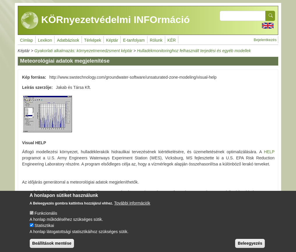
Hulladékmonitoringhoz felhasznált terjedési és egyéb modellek (194, 50)
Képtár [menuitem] (112, 40)
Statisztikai (44, 229)
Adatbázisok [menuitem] (68, 40)
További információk (132, 207)
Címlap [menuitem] (26, 40)
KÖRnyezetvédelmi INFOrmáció (105, 20)
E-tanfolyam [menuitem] (134, 40)
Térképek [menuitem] (92, 40)
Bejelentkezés (265, 40)
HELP (269, 151)
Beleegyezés (250, 247)
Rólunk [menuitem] (156, 40)
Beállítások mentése (52, 247)
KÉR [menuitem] (172, 40)
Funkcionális (45, 217)
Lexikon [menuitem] (45, 40)
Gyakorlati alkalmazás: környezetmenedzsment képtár (83, 50)
